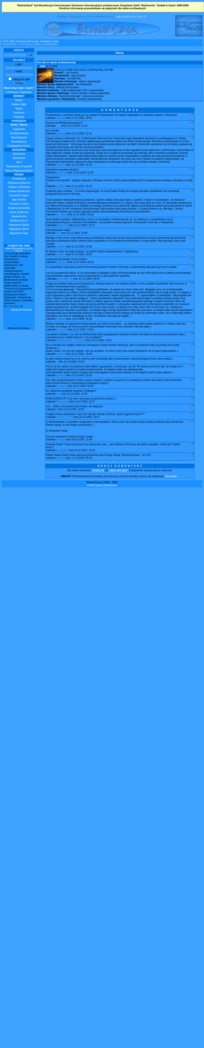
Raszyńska (19, 154)
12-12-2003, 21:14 (77, 127)
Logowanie (19, 129)
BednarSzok (10, 44)
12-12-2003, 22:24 (81, 189)
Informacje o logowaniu (19, 90)
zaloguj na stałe (19, 80)
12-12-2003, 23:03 (83, 218)
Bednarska (19, 158)
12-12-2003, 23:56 (81, 251)
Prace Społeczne (19, 212)
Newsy (19, 100)
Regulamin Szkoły (19, 225)
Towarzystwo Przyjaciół (19, 167)
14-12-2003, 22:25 (77, 403)
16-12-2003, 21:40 (81, 450)
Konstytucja (18, 179)
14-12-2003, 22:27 (84, 411)
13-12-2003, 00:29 (83, 267)
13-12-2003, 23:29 (81, 383)
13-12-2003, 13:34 (83, 336)
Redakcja (19, 117)
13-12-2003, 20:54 (74, 369)
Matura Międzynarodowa (19, 171)
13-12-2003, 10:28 (81, 325)
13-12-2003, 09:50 (89, 284)
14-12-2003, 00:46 (83, 395)
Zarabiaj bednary (18, 133)
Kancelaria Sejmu (19, 196)
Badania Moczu (19, 221)
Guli (42, 66)
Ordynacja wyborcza (19, 183)
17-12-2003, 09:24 (81, 469)
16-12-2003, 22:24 (84, 461)
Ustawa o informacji (19, 187)
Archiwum (19, 113)
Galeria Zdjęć (18, 104)
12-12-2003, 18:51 (81, 119)
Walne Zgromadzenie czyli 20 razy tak (19, 250)
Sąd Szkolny (19, 200)
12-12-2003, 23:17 (84, 229)
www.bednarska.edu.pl (131, 17)
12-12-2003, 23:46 (77, 237)
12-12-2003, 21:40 (81, 167)
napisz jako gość (118, 482)
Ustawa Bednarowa (19, 191)
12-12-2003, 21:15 (81, 135)
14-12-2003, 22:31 (74, 419)
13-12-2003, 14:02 (101, 347)
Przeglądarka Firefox (19, 146)
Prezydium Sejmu (19, 204)
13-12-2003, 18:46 (81, 361)
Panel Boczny (18, 142)
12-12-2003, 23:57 (81, 259)
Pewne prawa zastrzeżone (102, 497)
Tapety (19, 109)
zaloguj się (98, 482)
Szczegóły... (172, 488)
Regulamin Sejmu (19, 229)
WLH (19, 162)
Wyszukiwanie (19, 138)
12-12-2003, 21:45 (83, 175)
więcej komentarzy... (22, 310)
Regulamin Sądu (19, 233)
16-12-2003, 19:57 (89, 427)
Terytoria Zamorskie (19, 208)
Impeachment (19, 217)
